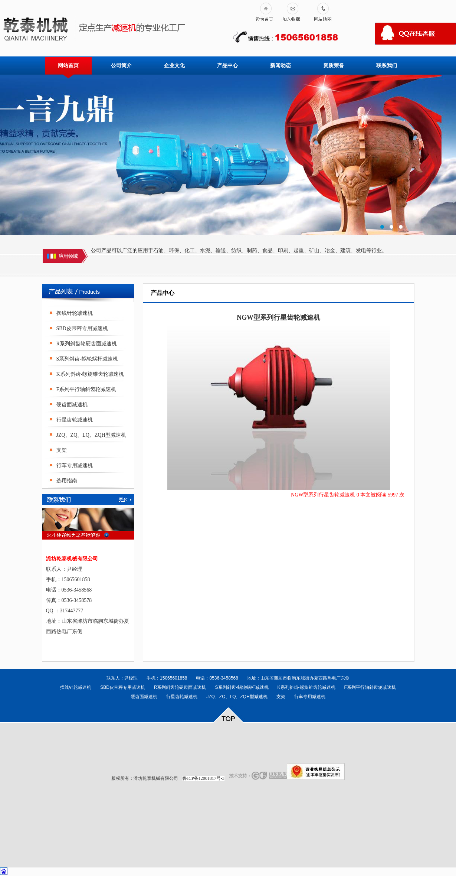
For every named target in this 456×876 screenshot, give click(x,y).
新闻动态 (280, 65)
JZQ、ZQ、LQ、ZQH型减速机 (91, 435)
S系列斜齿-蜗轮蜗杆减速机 (87, 359)
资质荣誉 (333, 65)
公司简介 (121, 65)
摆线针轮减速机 (74, 313)
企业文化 (174, 65)
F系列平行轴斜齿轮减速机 (86, 389)
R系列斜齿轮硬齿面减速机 (86, 343)
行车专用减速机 (74, 465)
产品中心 (227, 65)
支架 (61, 450)
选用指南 (66, 480)
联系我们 (386, 65)
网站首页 (68, 65)
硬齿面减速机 (72, 404)
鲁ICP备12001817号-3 (203, 778)
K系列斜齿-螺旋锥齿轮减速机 (90, 374)
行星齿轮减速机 (74, 420)
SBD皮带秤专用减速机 (82, 328)
